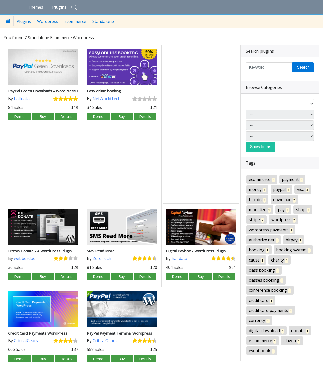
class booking (264, 270)
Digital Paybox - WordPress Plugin (196, 250)
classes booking (266, 280)
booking (259, 250)
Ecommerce (75, 21)
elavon (291, 341)
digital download (266, 331)
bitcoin (257, 200)
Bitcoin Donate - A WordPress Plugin (40, 250)
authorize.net (264, 240)
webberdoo (25, 258)
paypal (281, 189)
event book (262, 351)
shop (303, 210)
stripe (256, 220)
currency (259, 320)
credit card (261, 300)
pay (283, 210)
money (257, 189)
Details (66, 116)
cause (256, 260)
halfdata (22, 98)
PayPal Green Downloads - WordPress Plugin (47, 90)
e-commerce (262, 341)
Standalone (103, 21)
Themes (35, 7)
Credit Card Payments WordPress (37, 333)
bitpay (294, 240)
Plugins (59, 7)
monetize (260, 210)
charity (279, 260)
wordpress (283, 220)
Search (303, 67)
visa (303, 189)
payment (292, 179)
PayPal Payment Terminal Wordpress (119, 333)
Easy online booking (104, 90)
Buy (43, 116)
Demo (19, 116)
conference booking (270, 290)
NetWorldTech (106, 98)
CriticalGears (26, 340)
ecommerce (262, 179)
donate (300, 331)
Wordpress (47, 21)
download (284, 200)
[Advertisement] (201, 124)
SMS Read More (101, 250)
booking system (293, 250)
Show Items (260, 147)
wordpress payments (271, 230)
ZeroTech (102, 258)
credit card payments (270, 310)
